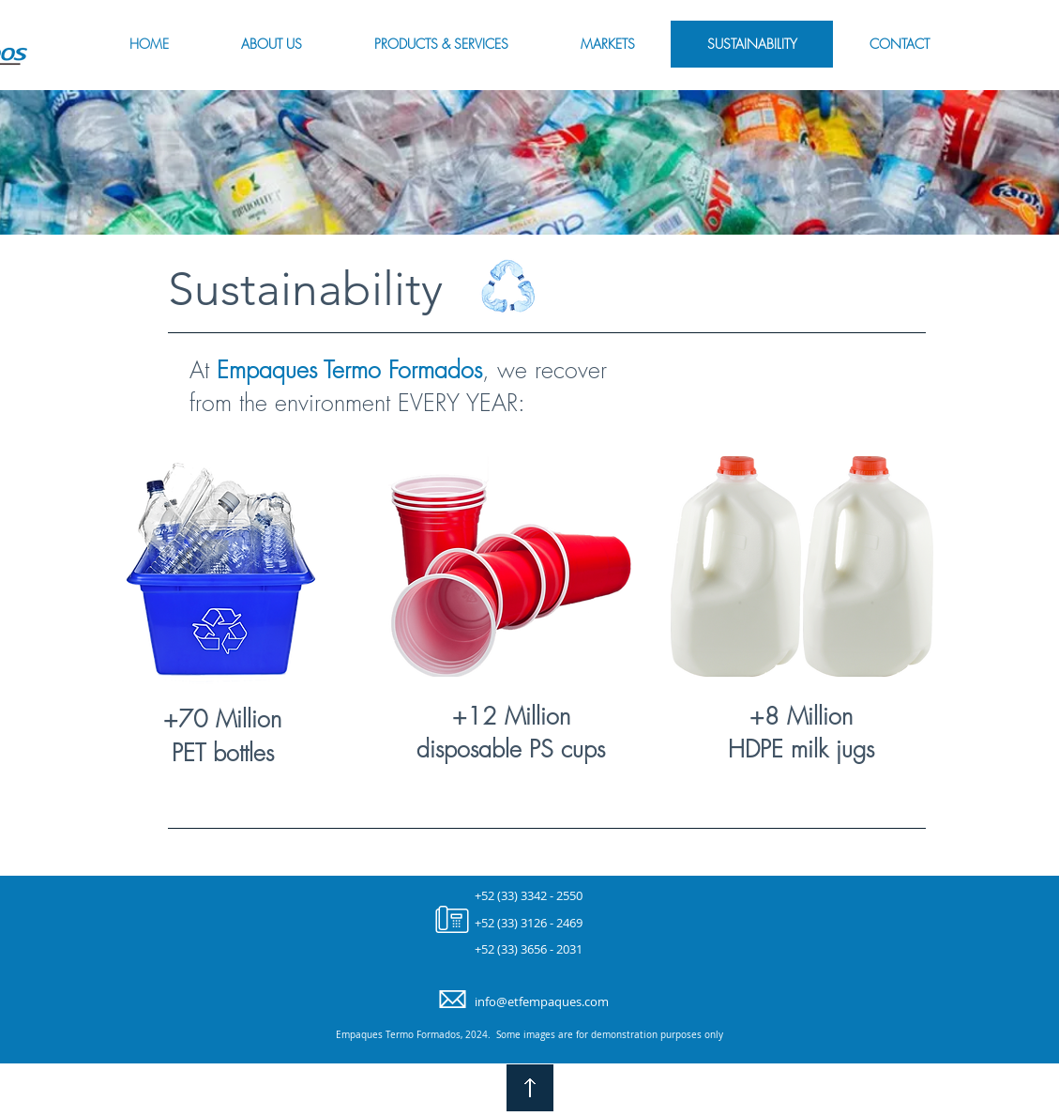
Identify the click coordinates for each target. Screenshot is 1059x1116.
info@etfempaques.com (542, 1001)
